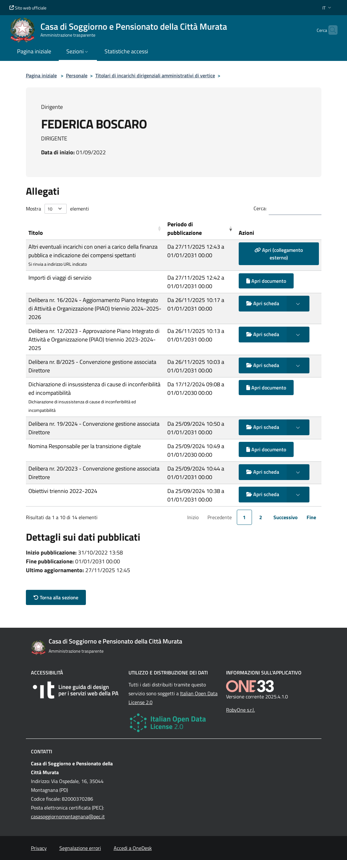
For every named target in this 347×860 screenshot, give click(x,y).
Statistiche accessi (126, 51)
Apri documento (266, 281)
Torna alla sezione (55, 597)
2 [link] (260, 517)
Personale (76, 75)
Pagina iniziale (41, 75)
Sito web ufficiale (27, 7)
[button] (327, 8)
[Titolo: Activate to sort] (95, 228)
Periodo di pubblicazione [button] (184, 228)
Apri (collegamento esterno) (278, 253)
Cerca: (260, 208)
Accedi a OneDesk (133, 848)
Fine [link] (311, 517)
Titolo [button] (35, 232)
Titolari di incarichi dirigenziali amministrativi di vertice (155, 75)
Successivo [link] (285, 517)
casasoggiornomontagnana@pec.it (68, 816)
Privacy (39, 848)
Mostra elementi (57, 209)
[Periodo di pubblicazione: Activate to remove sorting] (200, 228)
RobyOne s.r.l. (240, 710)
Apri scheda (262, 303)
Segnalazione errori (80, 848)
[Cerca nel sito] (330, 30)
